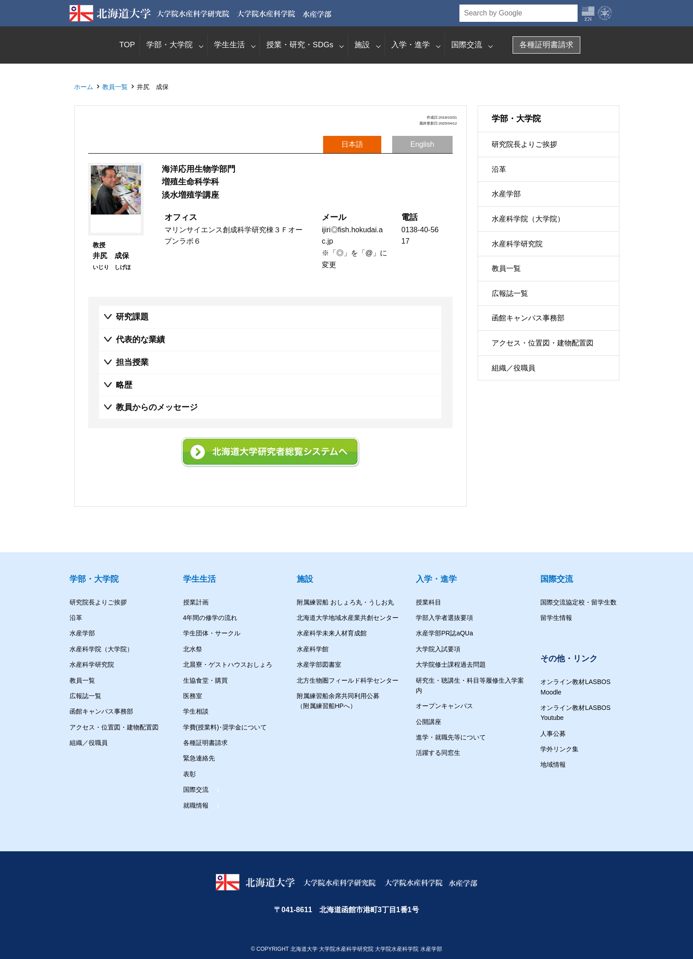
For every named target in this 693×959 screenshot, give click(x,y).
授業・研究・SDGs (299, 44)
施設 (362, 44)
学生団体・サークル (211, 633)
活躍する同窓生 (438, 752)
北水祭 (192, 649)
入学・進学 (410, 44)
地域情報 (553, 764)
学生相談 (196, 711)
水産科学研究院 (517, 244)
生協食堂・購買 (205, 680)
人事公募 (553, 733)
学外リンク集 (559, 749)
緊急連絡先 (199, 758)
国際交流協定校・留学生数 (578, 602)
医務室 (192, 695)
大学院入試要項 (438, 649)
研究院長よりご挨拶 (524, 144)
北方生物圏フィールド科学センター (348, 680)
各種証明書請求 (546, 44)
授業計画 (196, 602)
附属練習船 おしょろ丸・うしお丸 (345, 602)
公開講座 (428, 721)
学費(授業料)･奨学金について (225, 727)
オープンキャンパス (444, 705)
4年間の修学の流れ (210, 617)
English (422, 144)
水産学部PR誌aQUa (444, 633)
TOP (127, 44)
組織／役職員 (513, 368)
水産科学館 (313, 649)
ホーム (83, 86)
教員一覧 (115, 86)
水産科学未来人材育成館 (332, 633)
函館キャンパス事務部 (528, 318)
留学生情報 (556, 617)
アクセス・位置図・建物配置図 (542, 343)
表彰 (189, 774)
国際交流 (466, 44)
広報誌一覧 (510, 293)
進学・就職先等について (451, 737)
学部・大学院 (169, 44)
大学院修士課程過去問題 (451, 664)
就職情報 (196, 805)
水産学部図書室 (319, 664)
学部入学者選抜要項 (444, 617)
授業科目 (428, 602)
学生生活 (229, 44)
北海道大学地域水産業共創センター (348, 617)
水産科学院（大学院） (528, 219)
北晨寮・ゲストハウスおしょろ (227, 664)
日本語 (352, 144)
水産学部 (506, 194)
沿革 (499, 169)
